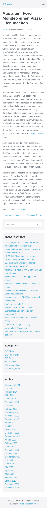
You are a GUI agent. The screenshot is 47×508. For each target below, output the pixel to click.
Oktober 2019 (11, 453)
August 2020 (10, 440)
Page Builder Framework (28, 504)
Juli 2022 (9, 406)
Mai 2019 (9, 467)
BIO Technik (10, 362)
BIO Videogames (12, 368)
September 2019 (12, 457)
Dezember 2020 (12, 433)
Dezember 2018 (12, 484)
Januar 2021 (10, 429)
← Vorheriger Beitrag (12, 215)
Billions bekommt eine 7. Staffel (19, 307)
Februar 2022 (11, 409)
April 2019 (9, 470)
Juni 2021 (9, 426)
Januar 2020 (10, 447)
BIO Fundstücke (21, 209)
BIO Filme (9, 351)
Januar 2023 (10, 399)
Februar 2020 (11, 443)
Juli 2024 (9, 388)
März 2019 (10, 474)
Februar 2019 (11, 477)
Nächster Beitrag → (35, 215)
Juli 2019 (9, 460)
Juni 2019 (9, 464)
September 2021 (12, 419)
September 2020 (12, 436)
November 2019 (12, 450)
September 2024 (12, 385)
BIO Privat (9, 358)
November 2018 (12, 488)
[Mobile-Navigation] (43, 4)
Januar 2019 (10, 481)
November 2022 (12, 402)
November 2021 (12, 416)
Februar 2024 (11, 392)
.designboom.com (36, 133)
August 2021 (10, 423)
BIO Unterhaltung (13, 365)
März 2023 (10, 395)
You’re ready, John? (14, 304)
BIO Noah (7, 4)
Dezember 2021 (12, 412)
